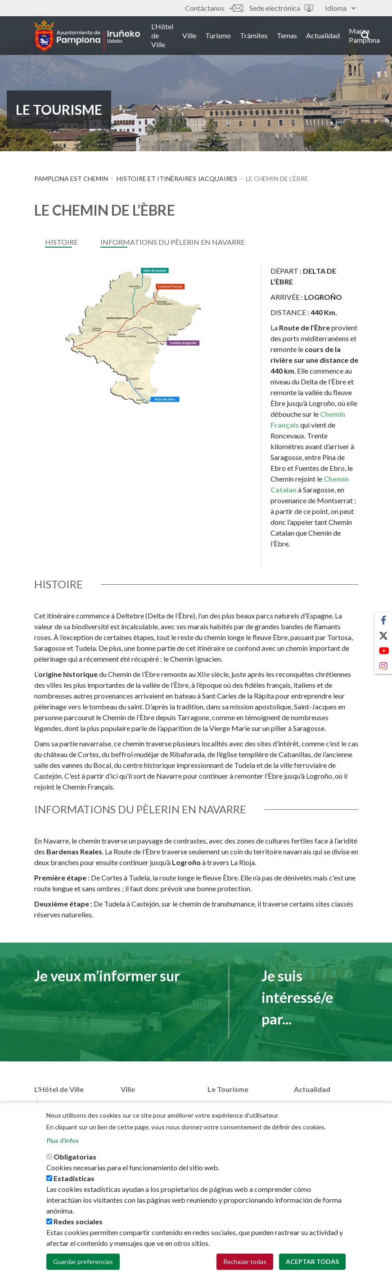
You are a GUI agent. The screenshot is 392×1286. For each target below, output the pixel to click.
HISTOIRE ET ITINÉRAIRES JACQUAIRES (177, 178)
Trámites (254, 35)
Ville (189, 35)
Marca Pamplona (364, 35)
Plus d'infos (62, 1143)
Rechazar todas (244, 1264)
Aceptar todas (312, 1264)
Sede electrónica (281, 8)
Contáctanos (214, 8)
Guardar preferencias (83, 1264)
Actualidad (323, 35)
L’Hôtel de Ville (162, 35)
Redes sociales (78, 1224)
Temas (287, 35)
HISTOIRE (61, 242)
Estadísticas (74, 1181)
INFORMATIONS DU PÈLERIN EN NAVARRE (172, 242)
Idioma (340, 8)
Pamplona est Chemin (71, 178)
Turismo (218, 35)
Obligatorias (75, 1159)
